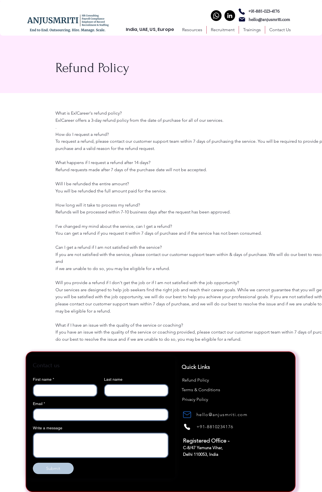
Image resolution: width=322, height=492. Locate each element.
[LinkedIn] (229, 15)
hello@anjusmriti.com (269, 19)
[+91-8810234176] (222, 426)
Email (39, 403)
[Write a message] (101, 445)
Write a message (47, 428)
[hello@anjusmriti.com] (223, 414)
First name (43, 379)
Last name (113, 379)
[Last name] (134, 390)
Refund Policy (195, 380)
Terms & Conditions (201, 389)
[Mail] (242, 19)
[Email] (99, 414)
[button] (223, 30)
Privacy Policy (195, 399)
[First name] (63, 390)
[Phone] (241, 11)
